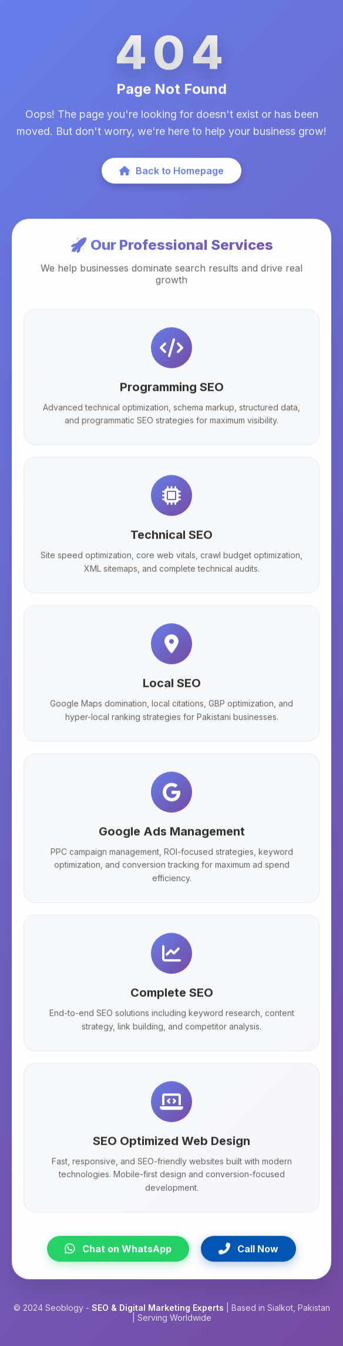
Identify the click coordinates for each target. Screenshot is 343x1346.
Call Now (248, 1251)
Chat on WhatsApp (118, 1251)
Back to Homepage (171, 173)
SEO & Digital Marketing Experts (158, 1308)
